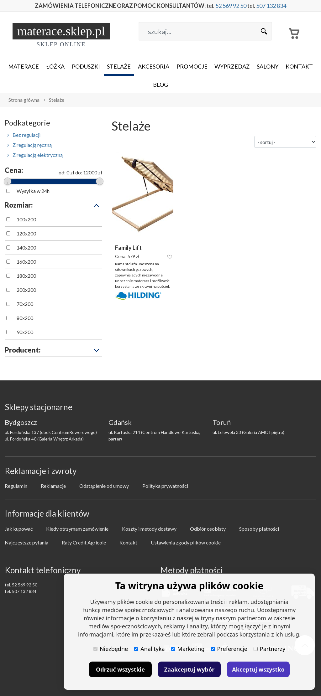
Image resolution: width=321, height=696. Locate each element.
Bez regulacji (23, 135)
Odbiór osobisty (208, 529)
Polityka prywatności (165, 486)
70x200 (25, 304)
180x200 (26, 276)
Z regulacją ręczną (29, 145)
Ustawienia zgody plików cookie (186, 542)
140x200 (26, 247)
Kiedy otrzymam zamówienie (77, 529)
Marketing (188, 648)
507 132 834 (271, 5)
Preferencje (229, 648)
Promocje (192, 66)
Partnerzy (269, 648)
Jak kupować (19, 529)
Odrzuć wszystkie (120, 669)
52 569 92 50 (230, 5)
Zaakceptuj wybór (189, 669)
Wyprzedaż (232, 66)
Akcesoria (153, 66)
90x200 (25, 332)
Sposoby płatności (259, 529)
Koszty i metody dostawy (149, 529)
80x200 (25, 318)
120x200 (26, 233)
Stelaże (119, 66)
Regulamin (16, 486)
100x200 (26, 219)
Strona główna (23, 100)
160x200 (26, 262)
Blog (160, 84)
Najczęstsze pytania (26, 542)
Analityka (149, 648)
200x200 (26, 290)
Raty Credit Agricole (84, 542)
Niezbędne (110, 648)
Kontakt (299, 66)
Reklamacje (53, 486)
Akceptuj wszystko (258, 669)
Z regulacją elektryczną (35, 155)
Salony (267, 66)
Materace (23, 66)
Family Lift (128, 248)
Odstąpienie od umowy (104, 486)
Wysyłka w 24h (33, 191)
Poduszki (86, 66)
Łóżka (55, 66)
